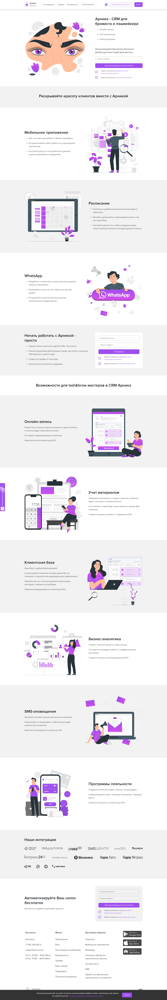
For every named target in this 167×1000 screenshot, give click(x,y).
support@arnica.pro (34, 950)
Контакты (30, 939)
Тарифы (61, 5)
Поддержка (61, 971)
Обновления (61, 939)
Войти (138, 5)
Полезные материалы (66, 976)
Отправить (119, 351)
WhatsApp (90, 950)
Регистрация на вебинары (68, 950)
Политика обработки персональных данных (86, 996)
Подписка (90, 939)
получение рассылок (124, 77)
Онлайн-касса (92, 964)
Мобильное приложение (97, 944)
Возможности (72, 5)
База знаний (61, 966)
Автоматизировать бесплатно (119, 65)
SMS (87, 969)
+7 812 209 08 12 (87, 5)
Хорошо (127, 995)
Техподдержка (48, 5)
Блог (57, 944)
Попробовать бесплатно (120, 5)
